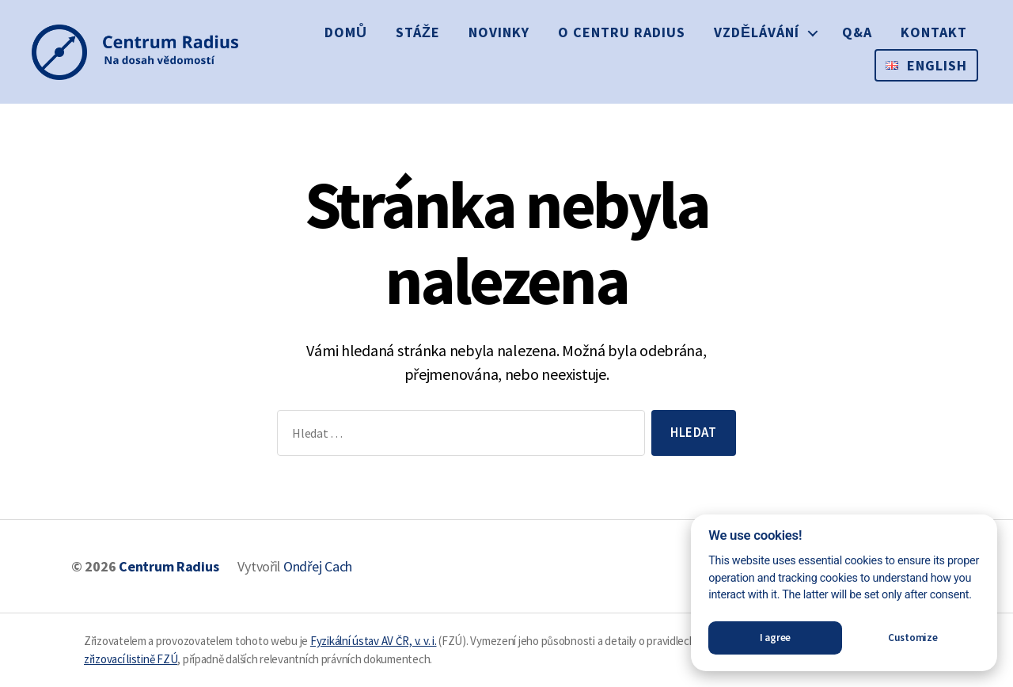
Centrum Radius (168, 566)
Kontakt (934, 32)
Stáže (418, 32)
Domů (345, 32)
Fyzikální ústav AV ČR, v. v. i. (373, 640)
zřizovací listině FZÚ (130, 658)
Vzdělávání (756, 32)
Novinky (499, 32)
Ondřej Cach (317, 566)
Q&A (857, 32)
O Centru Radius (621, 32)
